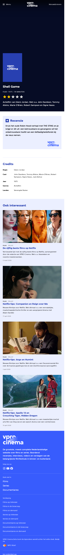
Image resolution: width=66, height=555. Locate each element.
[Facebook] (11, 468)
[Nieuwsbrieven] (55, 4)
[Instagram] (4, 468)
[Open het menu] (6, 4)
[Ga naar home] (32, 4)
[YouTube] (8, 468)
